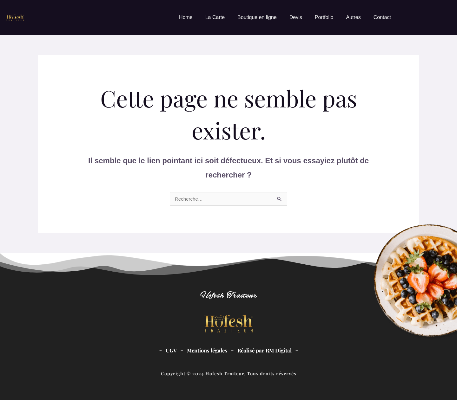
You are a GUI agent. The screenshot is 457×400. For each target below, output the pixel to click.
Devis (295, 17)
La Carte (215, 17)
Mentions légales (205, 350)
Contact (382, 17)
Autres (353, 17)
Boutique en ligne (257, 17)
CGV (168, 350)
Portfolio (324, 17)
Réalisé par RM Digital (266, 350)
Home (186, 17)
